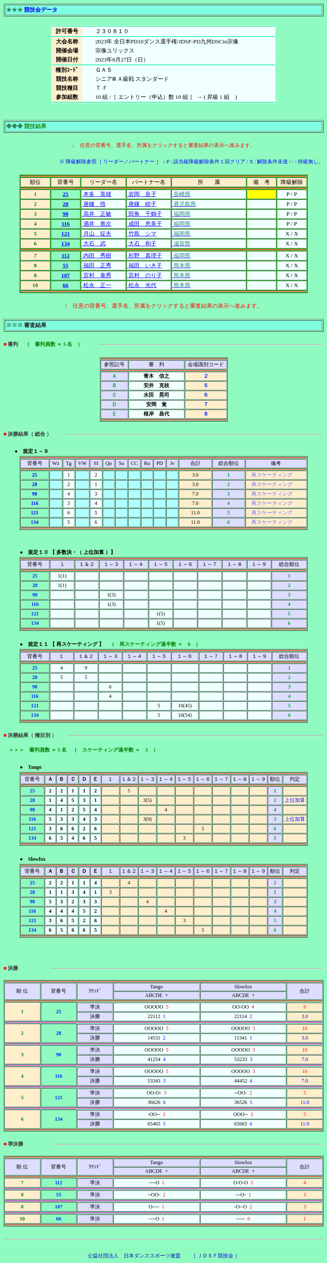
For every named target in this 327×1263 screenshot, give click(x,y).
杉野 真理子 (144, 255)
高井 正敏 (96, 214)
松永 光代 (141, 285)
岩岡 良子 (141, 194)
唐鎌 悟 (93, 204)
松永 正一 (96, 285)
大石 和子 (141, 243)
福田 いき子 (144, 265)
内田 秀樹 (96, 255)
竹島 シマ (141, 233)
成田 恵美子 (144, 223)
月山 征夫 (96, 233)
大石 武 (93, 243)
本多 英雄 (96, 194)
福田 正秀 (96, 265)
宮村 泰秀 (96, 275)
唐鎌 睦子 (141, 204)
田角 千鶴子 (144, 214)
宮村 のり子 (144, 275)
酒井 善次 (96, 223)
